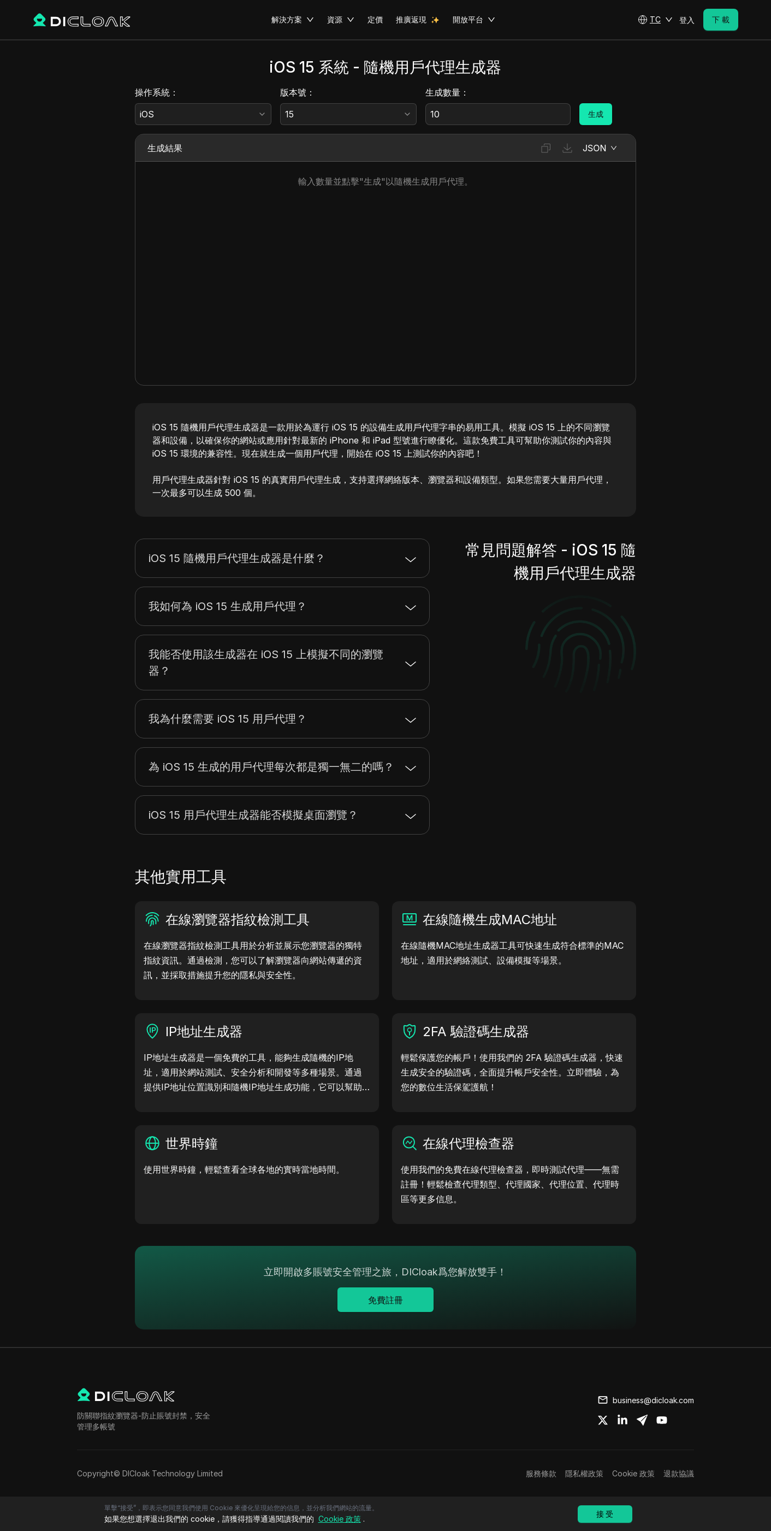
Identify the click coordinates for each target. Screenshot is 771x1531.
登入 (687, 20)
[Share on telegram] (642, 1420)
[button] (655, 19)
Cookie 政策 (633, 1473)
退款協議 (678, 1473)
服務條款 (541, 1473)
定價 (375, 19)
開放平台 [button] (474, 19)
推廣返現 (411, 19)
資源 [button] (340, 19)
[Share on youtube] (661, 1420)
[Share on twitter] (602, 1420)
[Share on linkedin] (622, 1420)
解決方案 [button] (292, 19)
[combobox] (203, 114)
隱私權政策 (584, 1473)
